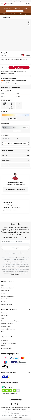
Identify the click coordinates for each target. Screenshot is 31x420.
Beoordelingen (5, 326)
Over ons (4, 313)
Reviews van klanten (9, 383)
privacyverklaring (15, 274)
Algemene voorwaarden (8, 343)
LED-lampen (6, 17)
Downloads (6, 165)
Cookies (3, 346)
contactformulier (8, 273)
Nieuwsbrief (4, 315)
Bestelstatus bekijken (7, 288)
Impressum (4, 340)
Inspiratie (4, 329)
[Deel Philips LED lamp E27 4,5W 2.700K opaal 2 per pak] (28, 25)
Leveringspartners (8, 372)
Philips (17, 93)
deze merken (21, 253)
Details (4, 155)
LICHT (14, 11)
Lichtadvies (11, 329)
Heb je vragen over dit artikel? (17, 143)
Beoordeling (6, 160)
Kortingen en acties (7, 324)
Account (3, 301)
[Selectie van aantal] (4, 67)
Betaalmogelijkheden (7, 296)
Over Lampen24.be (8, 309)
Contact (3, 293)
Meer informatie (7, 151)
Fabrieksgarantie (6, 304)
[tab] (15, 293)
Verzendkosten (6, 299)
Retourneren (5, 291)
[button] (28, 22)
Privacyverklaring (6, 348)
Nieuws (3, 332)
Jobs (2, 318)
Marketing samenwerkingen (9, 321)
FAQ (2, 285)
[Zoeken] (26, 4)
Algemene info (7, 337)
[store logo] (10, 4)
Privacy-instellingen (6, 407)
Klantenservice (7, 282)
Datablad (27, 55)
